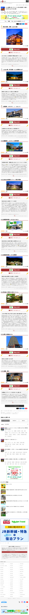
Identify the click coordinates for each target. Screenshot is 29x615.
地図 (12, 153)
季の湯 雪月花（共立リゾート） (11, 292)
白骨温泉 (21, 573)
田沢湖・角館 (22, 442)
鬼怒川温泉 (21, 571)
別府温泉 (21, 588)
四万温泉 (11, 571)
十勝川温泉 (21, 563)
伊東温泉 (1, 577)
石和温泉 (11, 575)
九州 (10, 452)
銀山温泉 (1, 569)
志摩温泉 (11, 594)
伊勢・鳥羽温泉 (2, 594)
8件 (27, 81)
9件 (27, 45)
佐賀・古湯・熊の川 (19, 452)
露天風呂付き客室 (23, 434)
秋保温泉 (1, 567)
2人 (12, 442)
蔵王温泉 (21, 567)
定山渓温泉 (2, 563)
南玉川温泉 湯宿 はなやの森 (10, 26)
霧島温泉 (11, 590)
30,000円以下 (9, 436)
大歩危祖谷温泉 (22, 594)
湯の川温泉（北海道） (3, 565)
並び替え (2, 424)
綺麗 (26, 432)
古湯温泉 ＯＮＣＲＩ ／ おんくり (11, 106)
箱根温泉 (6, 432)
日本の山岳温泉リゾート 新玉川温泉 (12, 179)
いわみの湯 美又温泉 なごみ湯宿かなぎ (12, 69)
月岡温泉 (1, 575)
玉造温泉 (21, 586)
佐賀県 (14, 452)
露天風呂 (23, 432)
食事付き (14, 434)
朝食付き (6, 434)
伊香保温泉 (21, 569)
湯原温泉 (11, 588)
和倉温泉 (1, 579)
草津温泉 (11, 569)
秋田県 (18, 442)
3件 (27, 266)
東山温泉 (11, 567)
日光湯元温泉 (12, 592)
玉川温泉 (13, 444)
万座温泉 (1, 571)
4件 (27, 231)
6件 (27, 191)
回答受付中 (14, 420)
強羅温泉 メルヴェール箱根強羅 (11, 140)
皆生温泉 (1, 588)
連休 (19, 432)
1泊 (5, 436)
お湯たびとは (9, 598)
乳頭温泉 (11, 565)
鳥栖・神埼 (25, 452)
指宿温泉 (21, 596)
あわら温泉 (21, 579)
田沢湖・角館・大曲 (8, 444)
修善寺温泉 (12, 577)
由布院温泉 (2, 596)
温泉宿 (17, 444)
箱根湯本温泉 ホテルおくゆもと (11, 219)
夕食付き (10, 434)
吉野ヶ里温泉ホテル (8, 334)
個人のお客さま (14, 606)
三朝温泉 (11, 586)
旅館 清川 (6, 371)
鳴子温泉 (21, 565)
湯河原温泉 (21, 575)
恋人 (5, 442)
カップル (9, 442)
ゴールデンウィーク (14, 432)
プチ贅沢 (18, 434)
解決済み (23, 420)
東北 (14, 442)
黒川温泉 (1, 590)
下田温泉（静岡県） (23, 577)
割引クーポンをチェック (14, 52)
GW (9, 432)
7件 (27, 118)
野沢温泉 (11, 573)
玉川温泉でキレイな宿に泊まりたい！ (13, 64)
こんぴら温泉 (2, 586)
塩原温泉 (1, 573)
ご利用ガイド (14, 598)
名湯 (23, 444)
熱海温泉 (11, 596)
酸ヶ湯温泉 (21, 590)
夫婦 (5, 452)
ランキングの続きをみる (14, 405)
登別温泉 (11, 563)
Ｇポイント (18, 598)
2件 (27, 348)
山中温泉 (11, 579)
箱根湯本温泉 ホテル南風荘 (10, 254)
